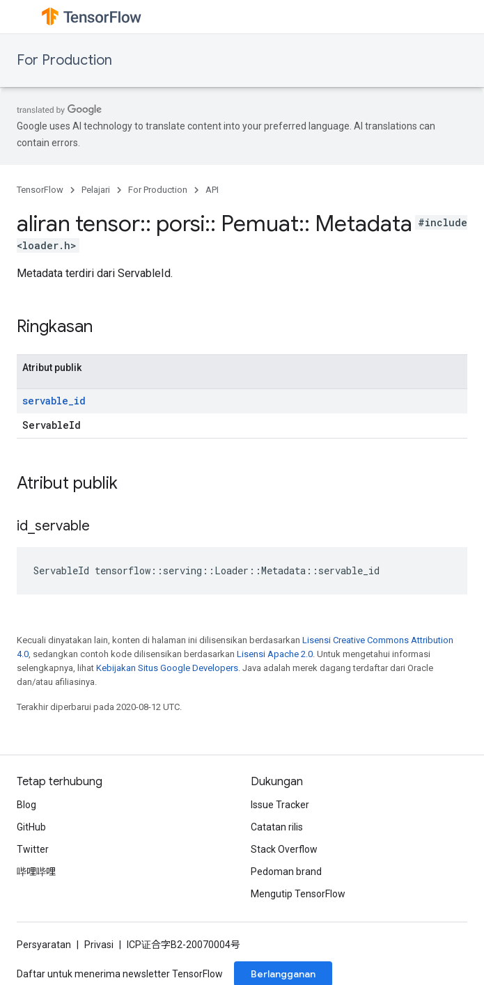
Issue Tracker (280, 804)
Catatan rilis (277, 827)
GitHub (31, 827)
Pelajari (95, 189)
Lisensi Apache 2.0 (275, 654)
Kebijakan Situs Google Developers (167, 668)
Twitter (33, 849)
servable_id (54, 400)
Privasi (99, 944)
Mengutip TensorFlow (298, 893)
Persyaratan (44, 944)
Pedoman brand (286, 871)
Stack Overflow (284, 849)
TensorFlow (40, 189)
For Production (64, 60)
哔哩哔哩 (36, 871)
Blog (26, 804)
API (212, 189)
